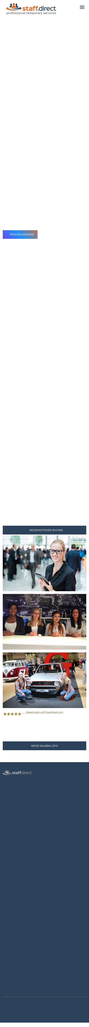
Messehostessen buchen (44, 530)
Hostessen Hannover (14, 899)
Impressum (9, 827)
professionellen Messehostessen (53, 116)
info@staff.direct (15, 972)
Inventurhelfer (11, 796)
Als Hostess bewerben (15, 939)
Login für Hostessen (14, 806)
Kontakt (7, 817)
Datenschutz (10, 811)
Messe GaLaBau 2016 (44, 745)
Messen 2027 (10, 867)
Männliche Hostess (13, 801)
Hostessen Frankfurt (14, 894)
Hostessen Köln (11, 883)
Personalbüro (10, 785)
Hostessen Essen (12, 905)
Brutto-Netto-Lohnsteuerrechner (21, 944)
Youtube (9, 990)
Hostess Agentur (12, 780)
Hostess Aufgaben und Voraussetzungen (25, 934)
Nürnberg (15, 78)
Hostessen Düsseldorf (15, 889)
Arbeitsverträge (11, 838)
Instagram (10, 985)
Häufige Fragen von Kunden (18, 873)
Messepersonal (11, 790)
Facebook (9, 980)
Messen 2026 (10, 862)
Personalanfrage (20, 234)
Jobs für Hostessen (13, 929)
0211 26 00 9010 (15, 963)
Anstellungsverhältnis (15, 923)
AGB (5, 822)
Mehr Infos (4, 1025)
